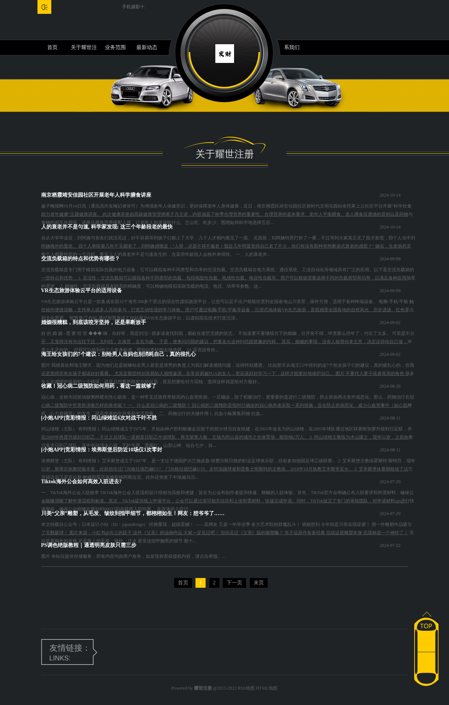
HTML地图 (266, 688)
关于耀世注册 (84, 50)
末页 (259, 583)
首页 (52, 47)
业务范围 (115, 47)
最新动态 (146, 47)
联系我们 (289, 47)
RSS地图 (246, 688)
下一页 (234, 583)
